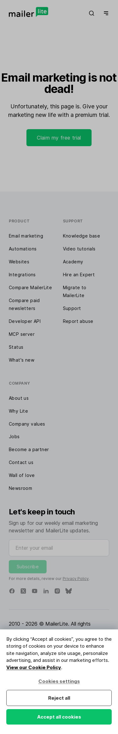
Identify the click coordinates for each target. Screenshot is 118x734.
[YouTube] (34, 591)
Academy (73, 261)
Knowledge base (81, 235)
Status (16, 347)
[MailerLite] (28, 12)
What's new (21, 360)
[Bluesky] (68, 591)
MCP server (22, 334)
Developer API (25, 321)
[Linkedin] (46, 591)
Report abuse (78, 321)
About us (19, 398)
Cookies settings (59, 681)
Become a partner (29, 449)
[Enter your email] (59, 547)
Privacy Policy (76, 578)
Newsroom (20, 488)
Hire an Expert (79, 274)
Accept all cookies (59, 717)
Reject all (59, 698)
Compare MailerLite (30, 287)
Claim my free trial (59, 138)
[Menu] (104, 13)
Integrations (22, 274)
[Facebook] (12, 591)
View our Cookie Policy (33, 667)
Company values (27, 424)
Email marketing (26, 235)
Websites (19, 261)
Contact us (21, 462)
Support (72, 308)
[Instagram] (57, 591)
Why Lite (18, 411)
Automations (23, 248)
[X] (23, 591)
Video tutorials (79, 248)
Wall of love (22, 475)
